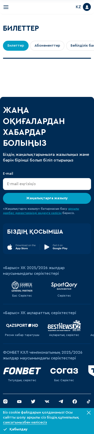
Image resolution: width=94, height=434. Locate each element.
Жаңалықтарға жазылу (47, 198)
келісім (56, 213)
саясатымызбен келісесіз (25, 422)
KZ (78, 7)
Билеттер (15, 45)
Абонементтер (47, 45)
